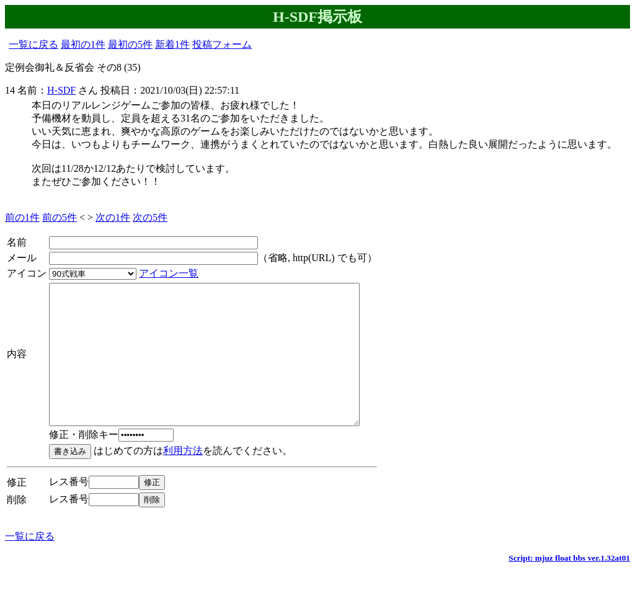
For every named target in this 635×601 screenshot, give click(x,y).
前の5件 (59, 217)
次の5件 (150, 217)
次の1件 (112, 217)
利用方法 (183, 478)
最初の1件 (83, 44)
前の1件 (22, 217)
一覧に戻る (33, 44)
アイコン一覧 (168, 273)
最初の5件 (130, 44)
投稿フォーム (222, 44)
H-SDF (61, 90)
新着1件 (172, 44)
